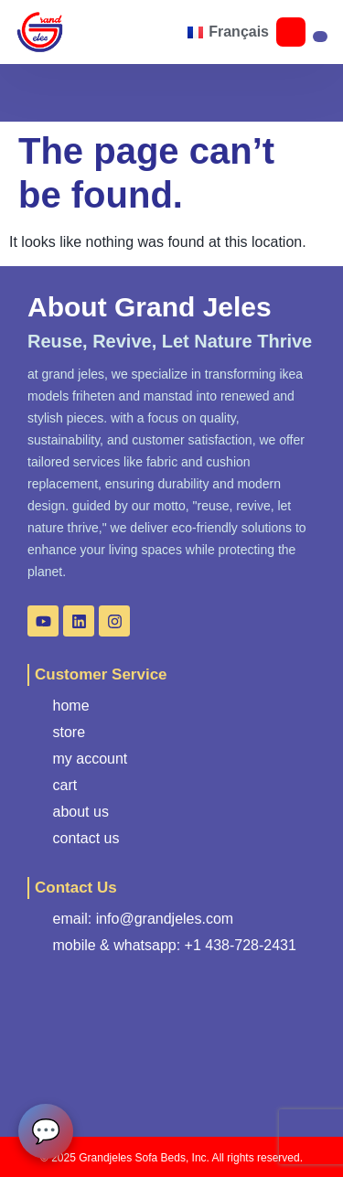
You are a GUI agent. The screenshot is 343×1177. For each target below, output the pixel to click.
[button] (71, 32)
